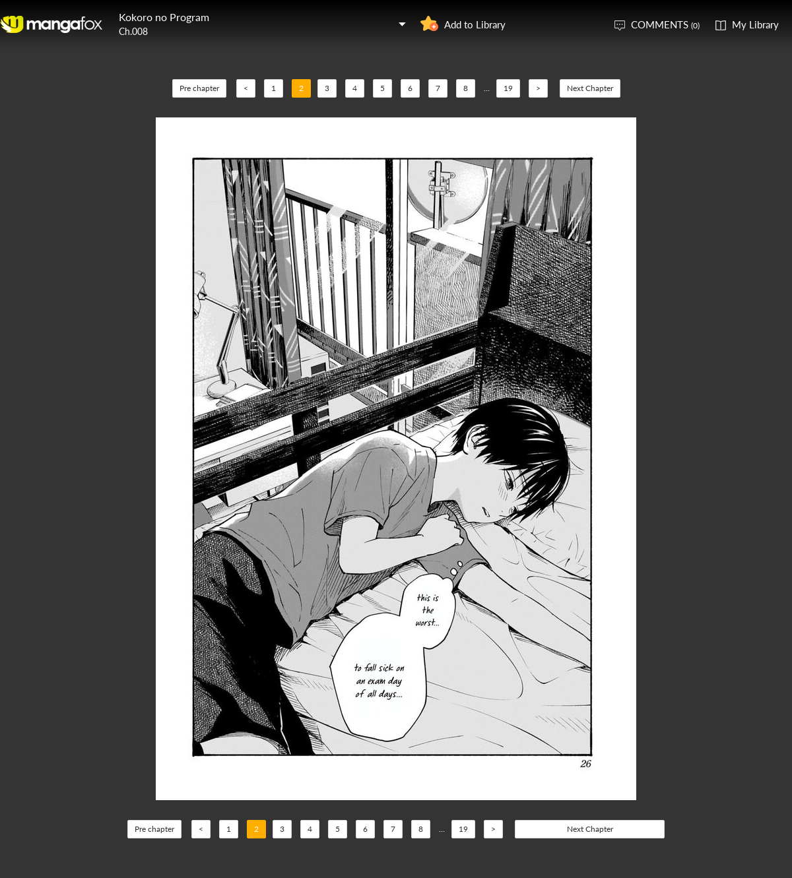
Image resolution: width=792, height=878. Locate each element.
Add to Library (475, 24)
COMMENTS (665, 24)
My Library (755, 24)
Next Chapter (590, 88)
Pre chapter (199, 88)
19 (508, 88)
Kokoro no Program (164, 17)
